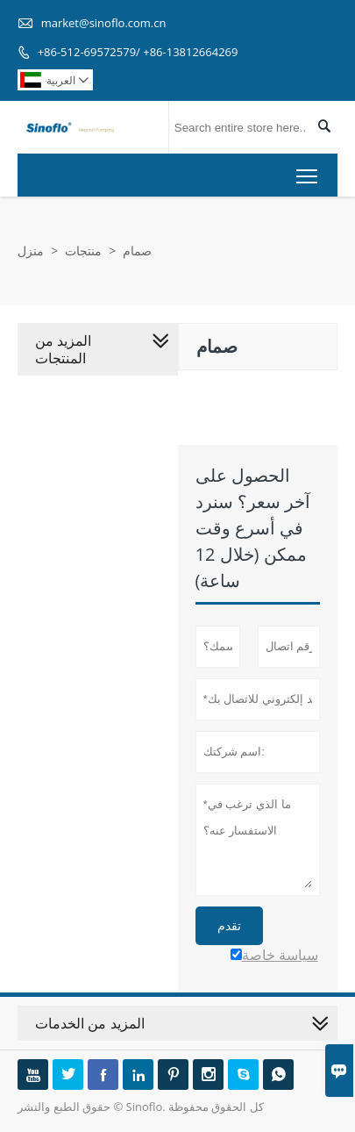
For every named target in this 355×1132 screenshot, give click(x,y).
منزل (31, 250)
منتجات (83, 250)
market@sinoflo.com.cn (104, 23)
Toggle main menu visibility (308, 172)
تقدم (229, 926)
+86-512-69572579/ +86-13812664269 (138, 52)
